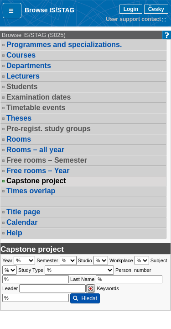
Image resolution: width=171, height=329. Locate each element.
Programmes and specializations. (64, 44)
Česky (156, 9)
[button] (12, 10)
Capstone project (36, 181)
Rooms (18, 139)
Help (14, 233)
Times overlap (30, 191)
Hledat (85, 298)
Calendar (21, 222)
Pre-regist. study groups (48, 129)
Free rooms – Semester (46, 160)
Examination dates (38, 97)
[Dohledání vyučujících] (90, 288)
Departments (28, 65)
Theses (18, 118)
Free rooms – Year (37, 171)
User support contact (133, 19)
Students (21, 86)
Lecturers (23, 76)
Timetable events (36, 107)
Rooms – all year (35, 150)
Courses (21, 55)
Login (131, 9)
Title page (23, 212)
